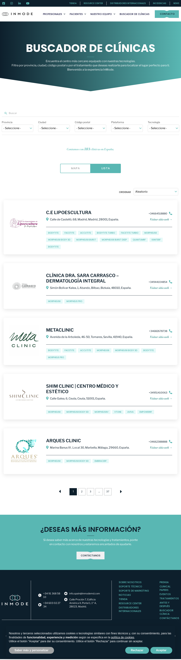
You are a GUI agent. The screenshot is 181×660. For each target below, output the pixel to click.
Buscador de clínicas (134, 14)
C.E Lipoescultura (68, 212)
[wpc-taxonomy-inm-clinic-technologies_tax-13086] (163, 128)
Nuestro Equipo (102, 14)
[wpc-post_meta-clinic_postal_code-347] (90, 128)
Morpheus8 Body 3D (59, 240)
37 (110, 491)
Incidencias (159, 3)
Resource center (93, 3)
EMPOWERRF (145, 412)
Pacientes (78, 14)
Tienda (73, 3)
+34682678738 (158, 331)
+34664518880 (158, 213)
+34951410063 (158, 392)
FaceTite (69, 232)
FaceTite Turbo (129, 232)
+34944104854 (158, 282)
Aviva (130, 412)
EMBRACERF (101, 461)
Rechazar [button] (137, 650)
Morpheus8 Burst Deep (114, 240)
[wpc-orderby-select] (156, 192)
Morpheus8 (150, 232)
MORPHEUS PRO (74, 301)
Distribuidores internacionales (128, 3)
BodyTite (53, 232)
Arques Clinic (63, 440)
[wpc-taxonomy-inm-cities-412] (54, 128)
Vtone (117, 412)
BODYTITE (53, 247)
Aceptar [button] (161, 650)
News (176, 3)
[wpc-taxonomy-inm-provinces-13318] (17, 128)
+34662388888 (158, 441)
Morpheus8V (101, 412)
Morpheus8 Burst (86, 240)
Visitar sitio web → (161, 219)
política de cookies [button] (122, 637)
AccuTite (85, 232)
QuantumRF (139, 240)
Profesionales (54, 14)
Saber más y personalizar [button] (32, 650)
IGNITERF (156, 240)
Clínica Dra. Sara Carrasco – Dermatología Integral (82, 278)
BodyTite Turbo (106, 232)
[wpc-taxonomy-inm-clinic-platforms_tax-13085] (127, 128)
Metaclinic (60, 330)
